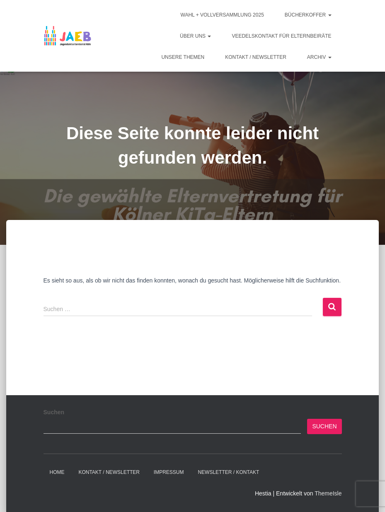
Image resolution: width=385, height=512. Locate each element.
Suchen (54, 412)
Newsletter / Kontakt (228, 472)
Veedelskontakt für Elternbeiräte (281, 36)
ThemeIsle (328, 493)
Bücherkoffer (308, 15)
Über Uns (195, 36)
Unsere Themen (182, 57)
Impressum (169, 472)
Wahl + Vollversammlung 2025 (222, 15)
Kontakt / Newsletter (255, 57)
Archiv (319, 57)
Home (57, 472)
